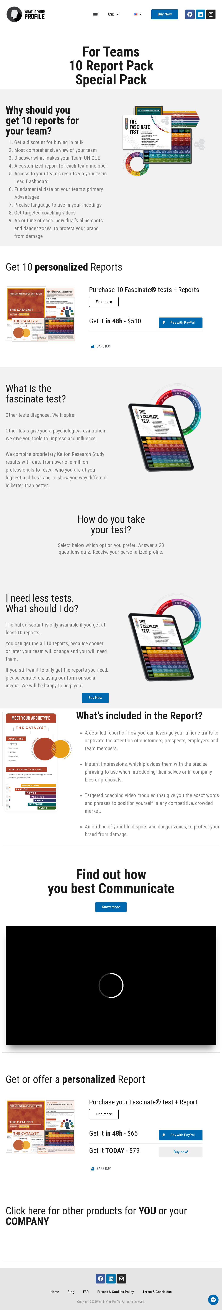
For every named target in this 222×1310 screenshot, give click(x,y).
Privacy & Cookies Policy (115, 1292)
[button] (95, 14)
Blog (71, 1292)
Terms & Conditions (157, 1292)
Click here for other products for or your (96, 1216)
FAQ (86, 1292)
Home (55, 1292)
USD (113, 14)
